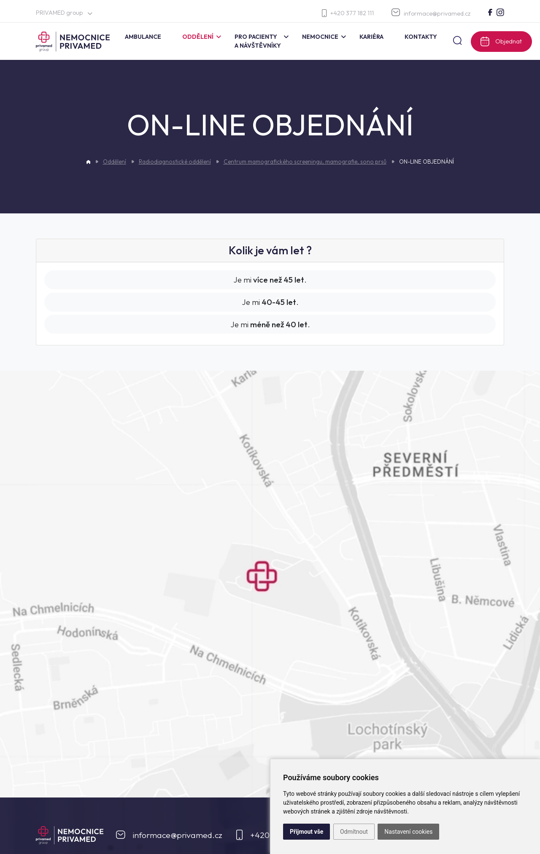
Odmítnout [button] (354, 831)
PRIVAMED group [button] (64, 12)
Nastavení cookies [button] (408, 831)
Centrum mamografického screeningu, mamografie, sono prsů (305, 161)
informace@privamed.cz (431, 12)
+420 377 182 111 (348, 13)
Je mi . (270, 280)
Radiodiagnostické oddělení (175, 161)
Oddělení (114, 161)
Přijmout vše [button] (306, 831)
